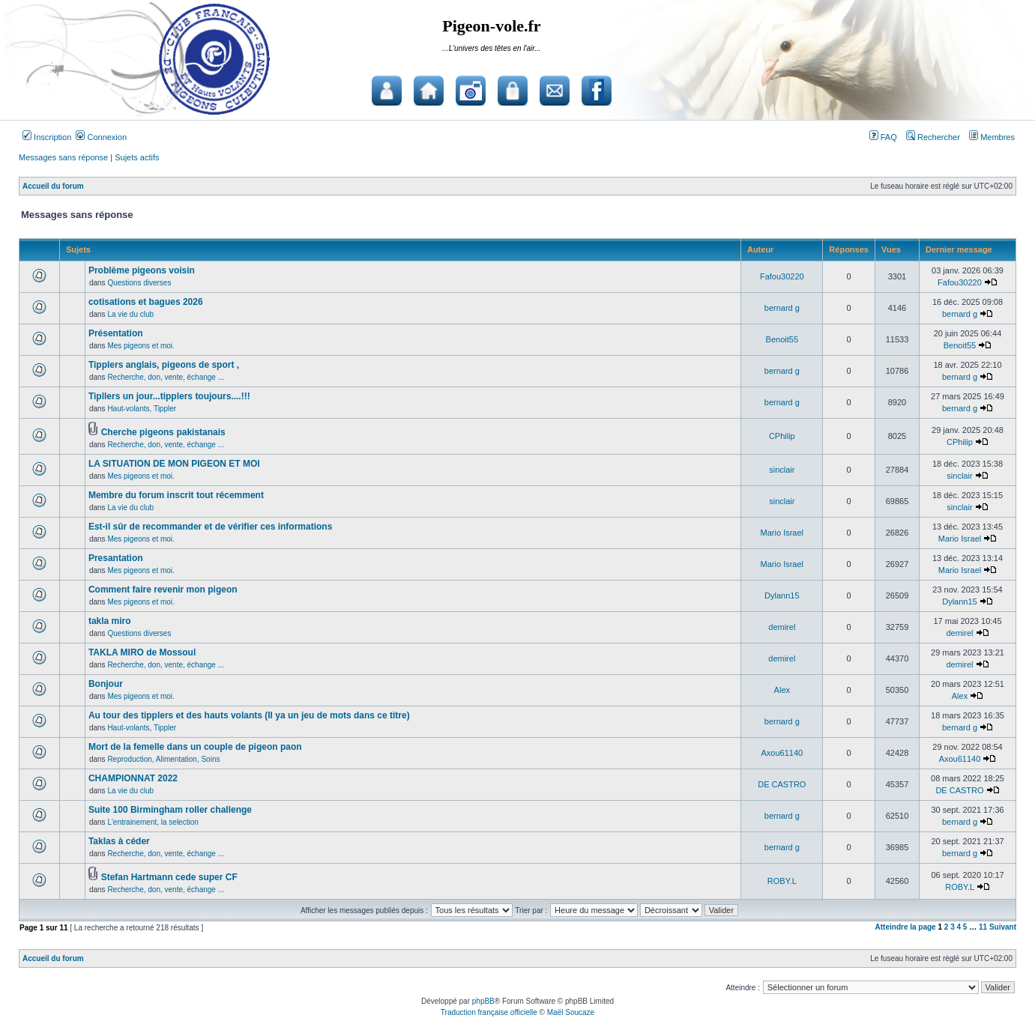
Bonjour (105, 684)
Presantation (115, 558)
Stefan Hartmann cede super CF (169, 877)
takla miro (109, 621)
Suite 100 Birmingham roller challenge (170, 810)
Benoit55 (782, 339)
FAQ (883, 137)
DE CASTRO (782, 784)
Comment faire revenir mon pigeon (163, 589)
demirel (781, 626)
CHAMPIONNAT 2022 (133, 778)
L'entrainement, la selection (152, 822)
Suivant (1002, 927)
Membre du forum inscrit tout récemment (176, 495)
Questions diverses (139, 283)
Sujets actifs (137, 157)
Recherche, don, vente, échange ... (165, 377)
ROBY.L (782, 880)
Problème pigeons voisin (141, 270)
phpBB (483, 1001)
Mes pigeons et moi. (141, 346)
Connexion (101, 137)
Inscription (46, 137)
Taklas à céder (119, 841)
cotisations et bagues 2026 (145, 302)
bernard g (782, 307)
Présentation (115, 333)
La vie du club (130, 314)
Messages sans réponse (63, 157)
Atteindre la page (905, 927)
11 (983, 927)
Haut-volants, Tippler (141, 409)
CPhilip (782, 435)
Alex (782, 689)
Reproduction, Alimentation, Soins (163, 759)
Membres (992, 137)
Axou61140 (782, 752)
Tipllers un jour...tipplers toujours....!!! (169, 396)
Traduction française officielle (489, 1012)
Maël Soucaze (570, 1012)
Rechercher (933, 137)
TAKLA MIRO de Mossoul (142, 652)
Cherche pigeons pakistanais (163, 432)
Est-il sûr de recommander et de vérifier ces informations (210, 526)
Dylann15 (781, 595)
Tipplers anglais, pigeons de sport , (163, 365)
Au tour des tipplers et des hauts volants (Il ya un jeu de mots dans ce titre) (249, 715)
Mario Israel (782, 532)
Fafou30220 (782, 276)
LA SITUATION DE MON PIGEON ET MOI (174, 463)
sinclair (781, 469)
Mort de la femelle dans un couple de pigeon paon (195, 747)
